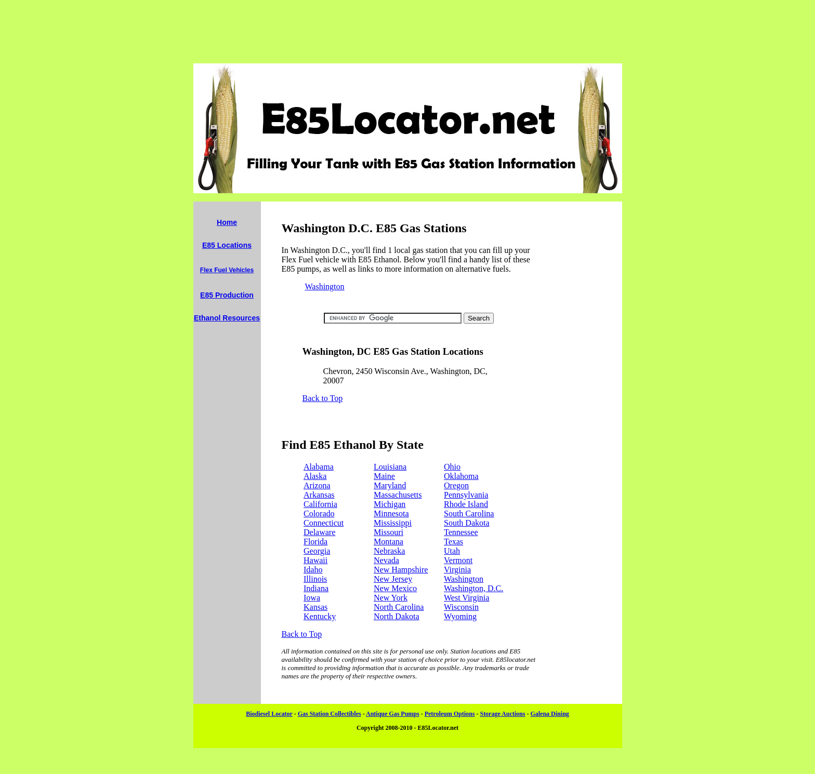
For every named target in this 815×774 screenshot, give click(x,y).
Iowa (312, 597)
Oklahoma (461, 476)
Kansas (315, 607)
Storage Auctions (502, 713)
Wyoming (460, 616)
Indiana (316, 588)
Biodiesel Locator (269, 713)
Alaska (315, 476)
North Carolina (399, 607)
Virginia (457, 569)
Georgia (317, 550)
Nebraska (389, 550)
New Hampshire (401, 569)
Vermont (458, 560)
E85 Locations (227, 245)
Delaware (319, 532)
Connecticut (324, 522)
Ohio (452, 466)
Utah (452, 550)
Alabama (319, 466)
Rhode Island (466, 504)
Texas (453, 541)
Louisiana (390, 466)
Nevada (386, 560)
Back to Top (323, 398)
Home (227, 222)
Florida (315, 541)
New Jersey (393, 579)
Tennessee (461, 532)
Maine (384, 476)
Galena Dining (549, 713)
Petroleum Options (450, 713)
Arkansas (319, 494)
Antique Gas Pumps (392, 713)
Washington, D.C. (473, 588)
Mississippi (393, 522)
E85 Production (227, 295)
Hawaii (315, 560)
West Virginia (466, 597)
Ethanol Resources (227, 318)
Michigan (389, 504)
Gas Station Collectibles (329, 713)
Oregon (456, 485)
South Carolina (469, 513)
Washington (325, 286)
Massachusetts (398, 494)
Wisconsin (461, 607)
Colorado (319, 513)
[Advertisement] (407, 31)
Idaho (313, 569)
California (320, 504)
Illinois (315, 579)
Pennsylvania (466, 494)
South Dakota (467, 522)
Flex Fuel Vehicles (227, 270)
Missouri (388, 532)
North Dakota (396, 616)
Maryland (390, 485)
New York (390, 597)
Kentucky (320, 616)
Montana (388, 541)
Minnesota (391, 513)
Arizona (317, 485)
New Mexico (395, 588)
